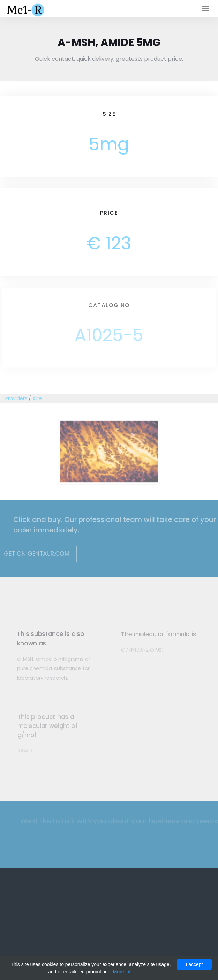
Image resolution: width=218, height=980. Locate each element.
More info (123, 971)
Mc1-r (26, 9)
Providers (16, 398)
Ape (37, 398)
